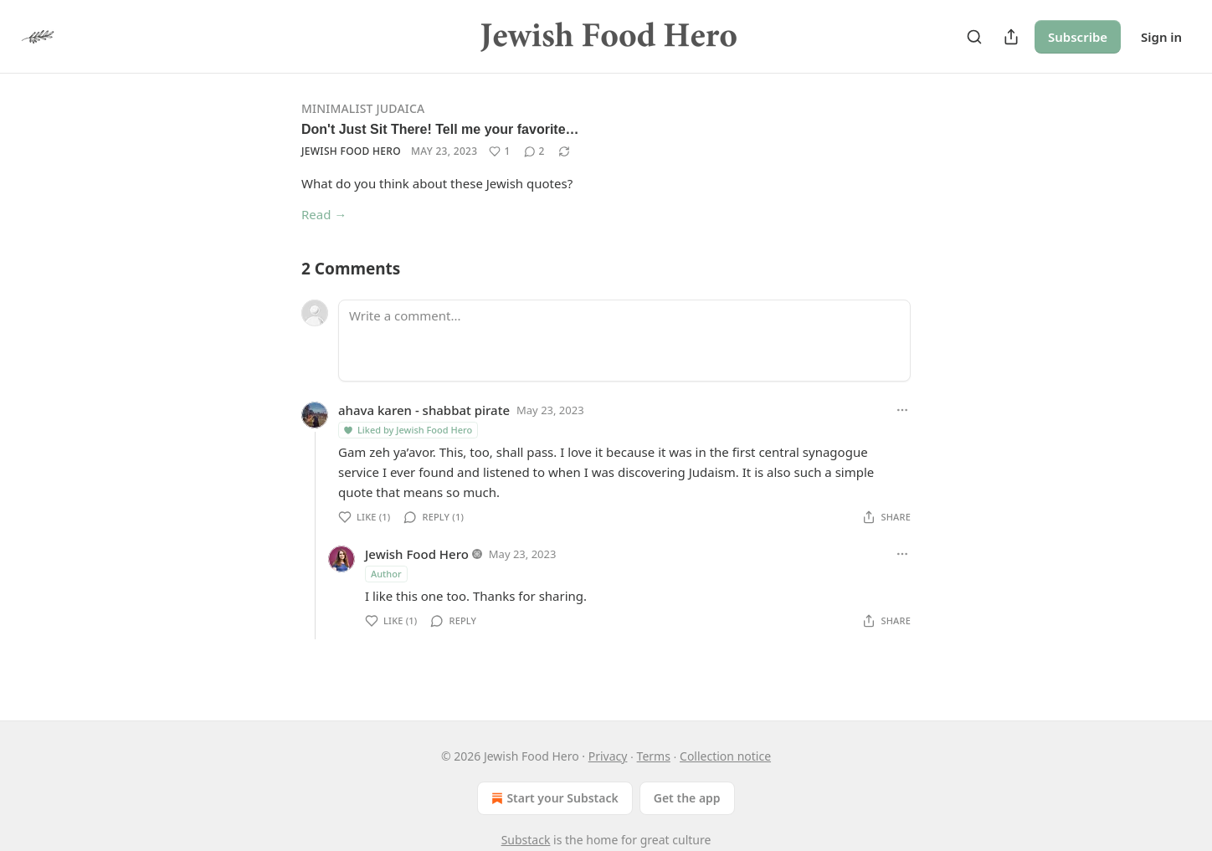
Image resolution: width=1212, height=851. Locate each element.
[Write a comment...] (624, 341)
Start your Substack (553, 798)
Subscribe (1077, 36)
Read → (324, 214)
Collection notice (725, 756)
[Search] (974, 37)
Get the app (687, 798)
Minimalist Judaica (362, 108)
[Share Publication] (1011, 37)
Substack (526, 840)
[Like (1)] (499, 151)
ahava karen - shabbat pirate (424, 410)
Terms (653, 756)
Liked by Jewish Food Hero (407, 429)
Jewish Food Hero (351, 151)
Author (386, 573)
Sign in (1161, 36)
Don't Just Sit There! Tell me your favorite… (440, 129)
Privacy (608, 756)
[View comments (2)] (534, 151)
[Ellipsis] (902, 410)
